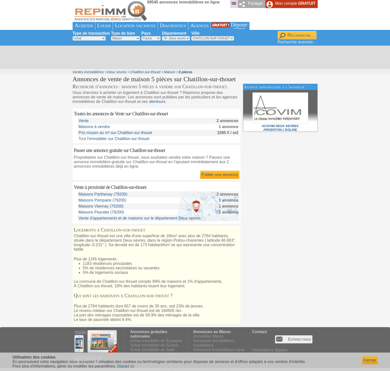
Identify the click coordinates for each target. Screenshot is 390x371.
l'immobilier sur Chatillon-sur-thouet (118, 139)
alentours (157, 101)
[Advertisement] (193, 57)
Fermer (369, 360)
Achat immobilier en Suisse (154, 345)
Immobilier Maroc (208, 336)
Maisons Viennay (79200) (101, 206)
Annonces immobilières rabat (218, 350)
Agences (199, 25)
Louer (104, 25)
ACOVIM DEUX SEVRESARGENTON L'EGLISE (280, 126)
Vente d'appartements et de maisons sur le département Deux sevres (139, 218)
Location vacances (135, 25)
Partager (255, 3)
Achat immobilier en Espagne (156, 341)
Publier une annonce (219, 174)
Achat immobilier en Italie (152, 350)
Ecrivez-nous (299, 339)
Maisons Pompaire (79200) (102, 200)
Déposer (239, 26)
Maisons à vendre (94, 127)
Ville (195, 33)
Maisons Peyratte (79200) (101, 212)
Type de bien (123, 33)
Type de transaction (91, 33)
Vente (84, 121)
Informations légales (270, 350)
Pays (145, 33)
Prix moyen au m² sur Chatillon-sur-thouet (115, 133)
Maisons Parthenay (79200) (103, 194)
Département (174, 33)
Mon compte (295, 3)
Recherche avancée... (297, 42)
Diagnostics (173, 25)
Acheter (84, 25)
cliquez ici (125, 366)
